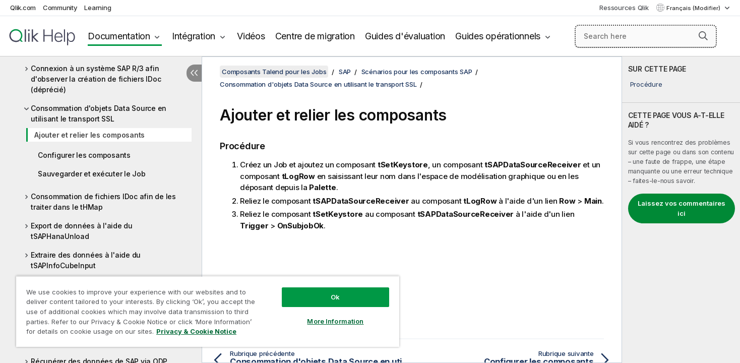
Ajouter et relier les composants (89, 135)
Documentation (119, 36)
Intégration (193, 36)
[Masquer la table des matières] (194, 73)
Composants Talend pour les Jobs (274, 72)
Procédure (646, 84)
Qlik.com (23, 8)
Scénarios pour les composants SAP (416, 72)
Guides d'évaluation (405, 36)
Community (60, 8)
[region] (207, 311)
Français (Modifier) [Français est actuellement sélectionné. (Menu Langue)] (694, 8)
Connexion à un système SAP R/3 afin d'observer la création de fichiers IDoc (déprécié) (96, 79)
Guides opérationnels (497, 36)
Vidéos (251, 36)
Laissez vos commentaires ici (681, 208)
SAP (345, 72)
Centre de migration (315, 36)
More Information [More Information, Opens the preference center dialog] (335, 321)
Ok (335, 297)
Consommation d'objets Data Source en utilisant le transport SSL (98, 113)
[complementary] (681, 209)
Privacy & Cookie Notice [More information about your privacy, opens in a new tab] (196, 331)
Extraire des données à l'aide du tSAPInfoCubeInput (86, 260)
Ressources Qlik (623, 8)
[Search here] (646, 36)
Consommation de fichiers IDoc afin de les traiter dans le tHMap (103, 201)
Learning (97, 8)
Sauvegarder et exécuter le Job (92, 173)
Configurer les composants (84, 155)
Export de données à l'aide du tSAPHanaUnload (82, 230)
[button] (703, 36)
